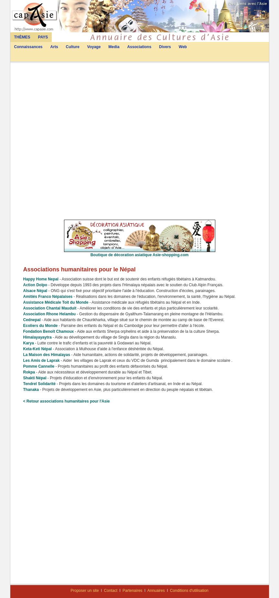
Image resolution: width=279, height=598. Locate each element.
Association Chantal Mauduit (50, 308)
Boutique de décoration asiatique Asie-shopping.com (139, 252)
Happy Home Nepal (41, 279)
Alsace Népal (35, 291)
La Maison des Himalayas (46, 354)
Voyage (94, 47)
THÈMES (22, 37)
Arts (54, 47)
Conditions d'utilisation (189, 590)
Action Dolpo (35, 285)
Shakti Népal (35, 378)
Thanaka (31, 389)
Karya (28, 343)
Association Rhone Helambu (49, 314)
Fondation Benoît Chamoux (48, 331)
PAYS (43, 37)
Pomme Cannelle (39, 366)
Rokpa (29, 372)
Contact (110, 590)
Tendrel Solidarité (39, 384)
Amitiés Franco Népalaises (48, 296)
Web (183, 47)
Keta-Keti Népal (37, 349)
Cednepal (32, 320)
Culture (73, 47)
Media (113, 47)
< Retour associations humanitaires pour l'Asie (66, 401)
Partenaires (132, 590)
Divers (165, 47)
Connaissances (28, 47)
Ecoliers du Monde (40, 325)
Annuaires (156, 590)
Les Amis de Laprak (41, 360)
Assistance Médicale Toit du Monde (56, 302)
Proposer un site (84, 590)
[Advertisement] (82, 139)
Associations (139, 47)
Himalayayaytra (37, 337)
